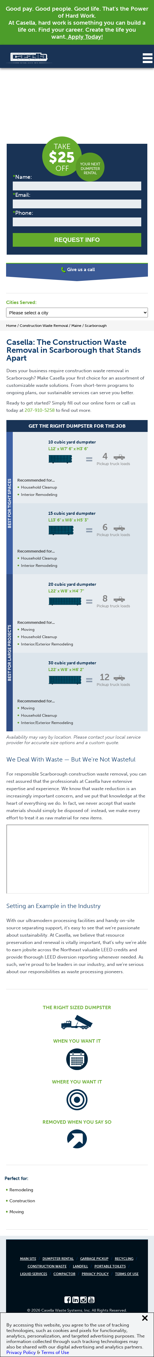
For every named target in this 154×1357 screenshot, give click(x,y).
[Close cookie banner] (145, 1318)
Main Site (28, 1259)
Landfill (80, 1266)
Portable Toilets (110, 1266)
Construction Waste (47, 1266)
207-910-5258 (40, 410)
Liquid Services (33, 1274)
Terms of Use (127, 1274)
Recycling (124, 1259)
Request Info (77, 239)
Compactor (64, 1274)
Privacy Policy (95, 1274)
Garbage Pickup (94, 1259)
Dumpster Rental (58, 1259)
